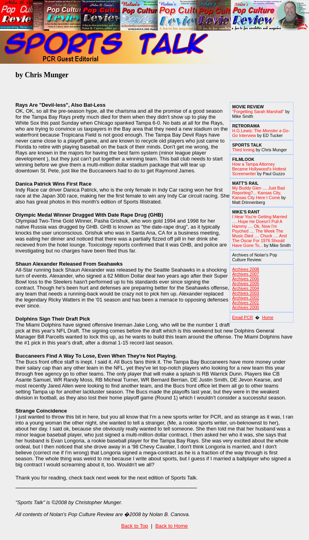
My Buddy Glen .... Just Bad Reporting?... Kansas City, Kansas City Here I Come (258, 193)
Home (267, 317)
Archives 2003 (245, 293)
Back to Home (171, 526)
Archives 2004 (245, 288)
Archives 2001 (245, 302)
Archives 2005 (245, 283)
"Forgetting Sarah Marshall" (258, 111)
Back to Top (134, 526)
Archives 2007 (245, 274)
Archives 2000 (245, 307)
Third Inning (243, 149)
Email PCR (242, 317)
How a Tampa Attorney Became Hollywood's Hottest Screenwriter (259, 169)
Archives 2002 (245, 297)
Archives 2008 (245, 269)
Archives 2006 (245, 278)
